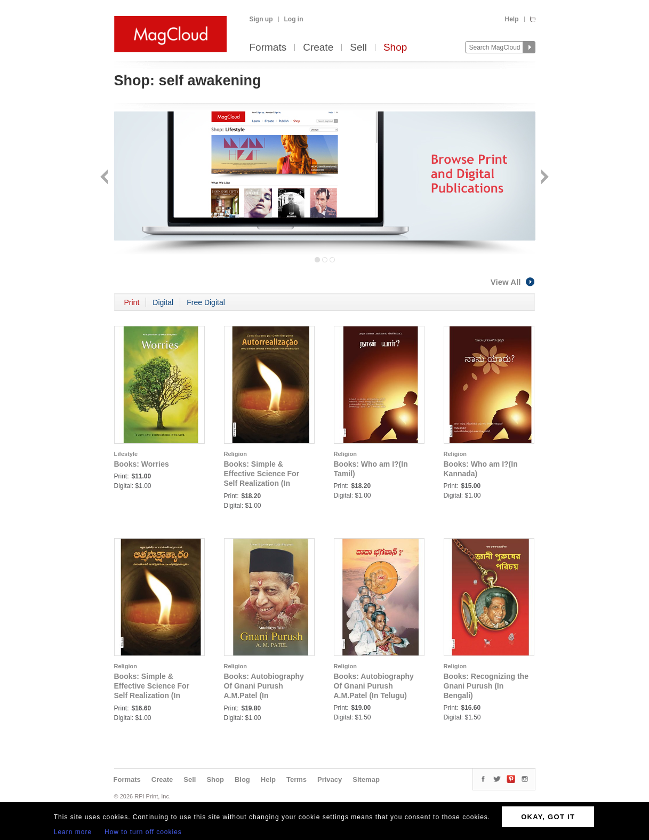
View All (513, 281)
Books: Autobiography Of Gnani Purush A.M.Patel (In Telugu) (374, 686)
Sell (358, 48)
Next (544, 178)
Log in (293, 19)
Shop (395, 48)
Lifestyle (126, 454)
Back (105, 178)
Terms (296, 779)
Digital (163, 302)
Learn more (73, 832)
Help (511, 19)
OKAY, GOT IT (548, 817)
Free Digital (206, 302)
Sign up (261, 19)
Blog (242, 779)
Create (318, 48)
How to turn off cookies (143, 832)
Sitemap (366, 779)
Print (132, 302)
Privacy (329, 779)
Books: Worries (141, 464)
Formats (268, 48)
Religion (235, 454)
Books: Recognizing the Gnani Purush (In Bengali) (486, 686)
